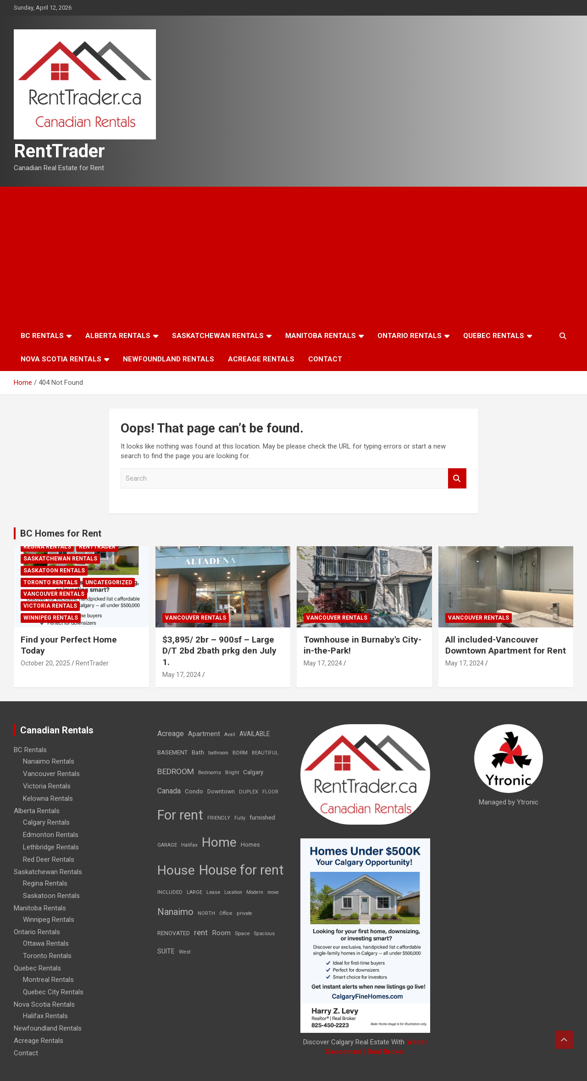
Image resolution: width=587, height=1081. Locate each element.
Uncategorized (108, 582)
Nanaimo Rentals (48, 761)
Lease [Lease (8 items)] (213, 892)
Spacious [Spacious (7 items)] (264, 934)
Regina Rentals (47, 546)
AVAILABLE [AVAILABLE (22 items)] (254, 733)
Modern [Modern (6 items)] (254, 892)
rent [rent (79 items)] (201, 932)
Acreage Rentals (261, 359)
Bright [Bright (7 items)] (232, 773)
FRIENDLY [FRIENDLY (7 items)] (218, 818)
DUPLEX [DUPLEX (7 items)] (248, 792)
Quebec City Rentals (53, 992)
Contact (325, 359)
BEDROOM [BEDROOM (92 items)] (175, 771)
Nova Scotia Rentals (61, 359)
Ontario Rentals (409, 336)
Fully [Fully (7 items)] (239, 818)
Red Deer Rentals (48, 859)
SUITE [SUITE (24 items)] (166, 951)
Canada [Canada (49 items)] (169, 791)
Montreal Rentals (48, 980)
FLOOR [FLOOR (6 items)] (270, 792)
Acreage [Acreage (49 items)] (170, 733)
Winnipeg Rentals (50, 618)
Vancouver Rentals (53, 594)
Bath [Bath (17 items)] (198, 752)
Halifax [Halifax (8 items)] (189, 845)
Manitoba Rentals (320, 336)
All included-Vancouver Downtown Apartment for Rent (505, 645)
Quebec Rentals (493, 336)
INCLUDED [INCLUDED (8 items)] (170, 892)
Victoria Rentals (50, 606)
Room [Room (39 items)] (221, 933)
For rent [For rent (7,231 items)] (180, 815)
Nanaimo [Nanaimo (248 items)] (175, 911)
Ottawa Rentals (46, 943)
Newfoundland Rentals (168, 359)
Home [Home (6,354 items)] (219, 842)
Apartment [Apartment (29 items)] (204, 734)
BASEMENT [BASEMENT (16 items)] (172, 752)
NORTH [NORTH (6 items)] (206, 913)
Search (457, 478)
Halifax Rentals (45, 1016)
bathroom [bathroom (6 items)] (218, 753)
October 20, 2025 (45, 663)
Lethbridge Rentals (51, 847)
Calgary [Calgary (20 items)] (253, 772)
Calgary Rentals (46, 822)
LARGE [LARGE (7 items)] (194, 892)
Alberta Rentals (117, 336)
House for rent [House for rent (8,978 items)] (241, 870)
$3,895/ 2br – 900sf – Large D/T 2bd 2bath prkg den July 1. (219, 650)
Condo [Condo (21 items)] (194, 791)
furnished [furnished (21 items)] (262, 817)
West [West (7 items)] (184, 952)
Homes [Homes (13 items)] (250, 844)
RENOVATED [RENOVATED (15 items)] (173, 933)
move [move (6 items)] (273, 892)
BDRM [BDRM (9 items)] (240, 752)
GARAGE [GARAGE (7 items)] (167, 845)
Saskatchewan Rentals (218, 336)
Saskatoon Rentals (54, 570)
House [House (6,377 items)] (176, 870)
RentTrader (59, 151)
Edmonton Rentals (50, 835)
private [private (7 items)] (244, 913)
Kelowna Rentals (48, 798)
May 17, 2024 (181, 674)
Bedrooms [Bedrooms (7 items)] (209, 773)
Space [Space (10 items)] (242, 933)
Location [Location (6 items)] (233, 892)
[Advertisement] (293, 255)
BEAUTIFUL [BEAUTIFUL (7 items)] (265, 753)
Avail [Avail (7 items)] (229, 734)
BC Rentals (42, 336)
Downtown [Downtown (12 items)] (221, 791)
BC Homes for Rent (60, 533)
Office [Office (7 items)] (226, 913)
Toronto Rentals (50, 582)
